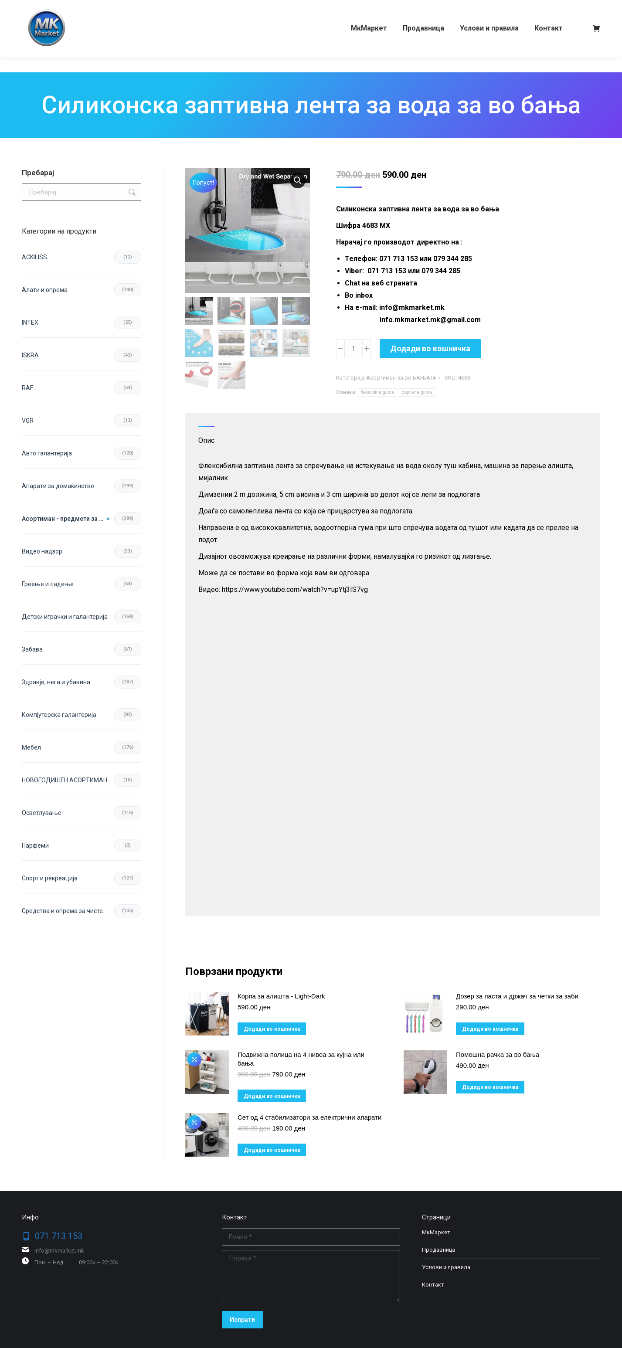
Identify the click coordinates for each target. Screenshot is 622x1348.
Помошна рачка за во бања (497, 1054)
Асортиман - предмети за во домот (66, 518)
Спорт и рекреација (50, 878)
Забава (32, 649)
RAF (27, 387)
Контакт (433, 1284)
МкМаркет (436, 1232)
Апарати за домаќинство (58, 485)
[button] (298, 180)
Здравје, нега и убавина (56, 682)
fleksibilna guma (377, 392)
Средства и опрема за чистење (67, 910)
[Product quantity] (353, 348)
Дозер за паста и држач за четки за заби (517, 996)
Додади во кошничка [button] (272, 1029)
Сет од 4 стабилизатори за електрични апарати (309, 1117)
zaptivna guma (417, 392)
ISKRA (30, 355)
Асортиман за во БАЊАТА (401, 377)
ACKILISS (34, 257)
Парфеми (35, 845)
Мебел (31, 747)
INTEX (30, 322)
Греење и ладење (48, 584)
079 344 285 (106, 8)
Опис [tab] (206, 440)
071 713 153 (55, 8)
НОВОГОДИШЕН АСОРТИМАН (64, 780)
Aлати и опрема (45, 289)
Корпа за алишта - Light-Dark (281, 996)
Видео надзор (42, 551)
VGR (28, 420)
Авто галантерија (47, 453)
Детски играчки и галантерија (65, 616)
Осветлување (41, 812)
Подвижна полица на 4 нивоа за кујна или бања (301, 1059)
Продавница (438, 1249)
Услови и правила (446, 1267)
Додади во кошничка (430, 348)
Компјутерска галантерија (59, 714)
